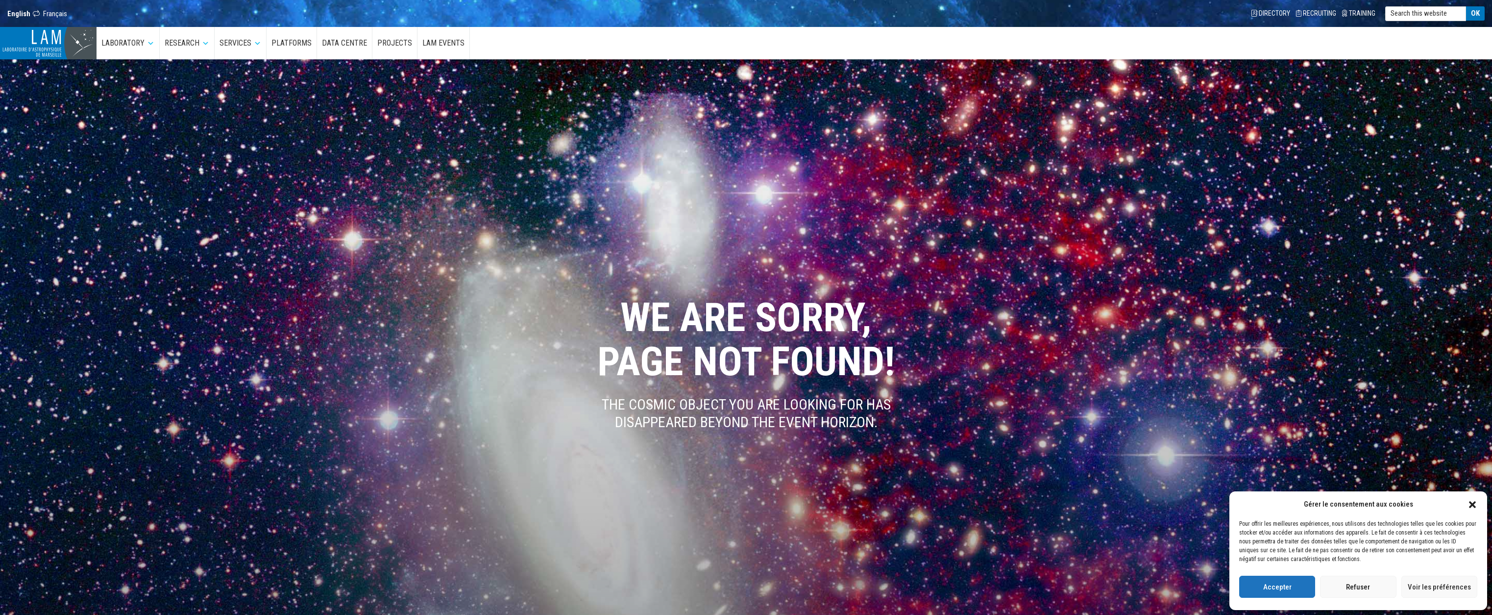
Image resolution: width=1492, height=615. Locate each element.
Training (1358, 13)
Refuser (1358, 587)
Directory (1270, 13)
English (18, 13)
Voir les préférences (1439, 587)
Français (55, 13)
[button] (1472, 504)
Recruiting (1316, 13)
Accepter (1277, 587)
